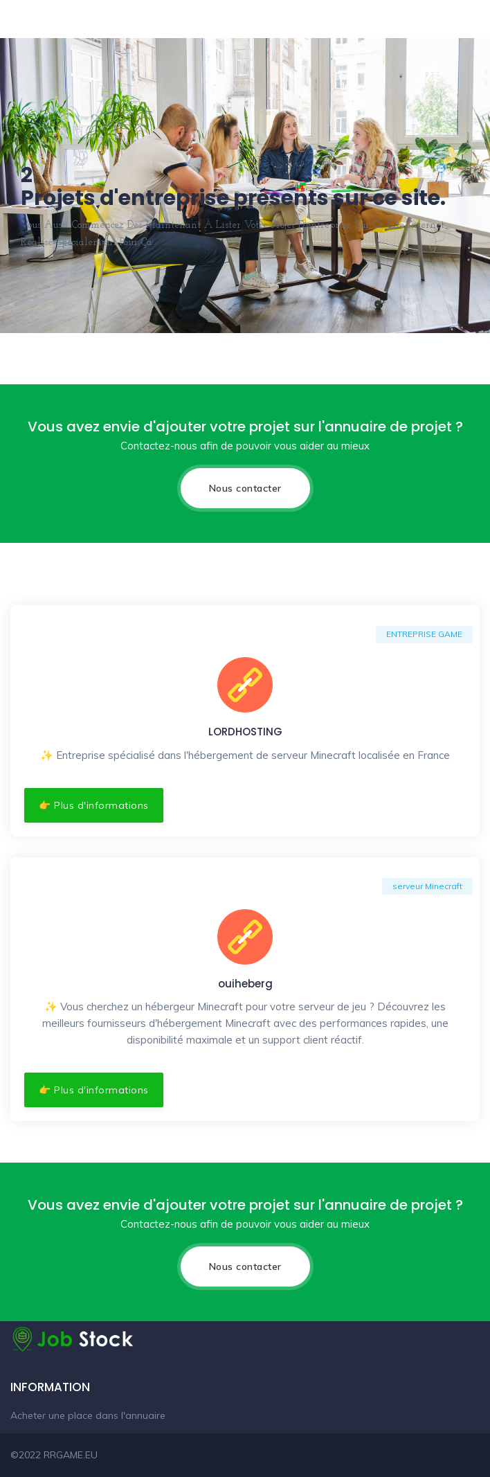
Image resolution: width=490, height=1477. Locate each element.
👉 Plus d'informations (94, 805)
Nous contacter (245, 488)
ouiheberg (245, 983)
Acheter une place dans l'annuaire (87, 1415)
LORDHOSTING (245, 731)
